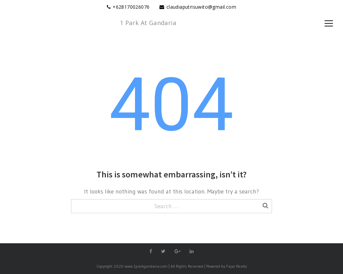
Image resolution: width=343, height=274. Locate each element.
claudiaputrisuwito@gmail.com (201, 7)
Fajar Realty (236, 266)
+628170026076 (131, 7)
